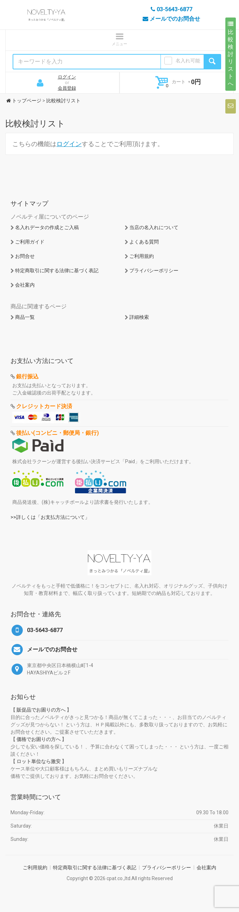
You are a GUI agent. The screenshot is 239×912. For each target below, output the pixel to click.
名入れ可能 (188, 60)
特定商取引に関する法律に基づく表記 (56, 270)
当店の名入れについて (153, 227)
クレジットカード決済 (44, 406)
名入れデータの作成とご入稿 (47, 227)
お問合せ (25, 256)
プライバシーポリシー (153, 270)
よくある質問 (144, 242)
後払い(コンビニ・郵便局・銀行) (57, 433)
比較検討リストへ (230, 54)
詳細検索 (139, 317)
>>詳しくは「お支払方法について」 (50, 517)
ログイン (67, 77)
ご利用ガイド (30, 242)
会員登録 (67, 88)
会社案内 (25, 285)
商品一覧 (25, 317)
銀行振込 (27, 376)
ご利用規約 (141, 256)
